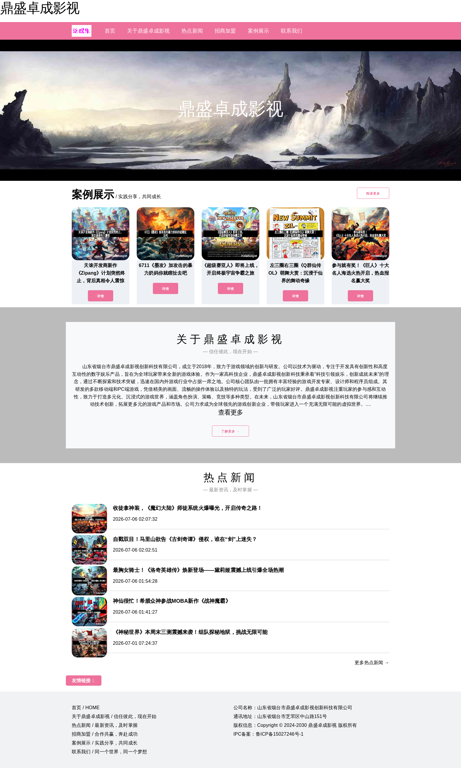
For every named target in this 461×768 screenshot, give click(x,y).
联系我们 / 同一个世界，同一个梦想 (109, 751)
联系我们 (291, 31)
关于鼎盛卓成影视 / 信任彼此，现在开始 (114, 716)
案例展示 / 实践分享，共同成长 (105, 742)
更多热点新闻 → (372, 662)
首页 (110, 31)
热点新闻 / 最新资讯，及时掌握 (105, 725)
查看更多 (230, 412)
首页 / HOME (86, 707)
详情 (100, 296)
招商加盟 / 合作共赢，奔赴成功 (105, 734)
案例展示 (258, 31)
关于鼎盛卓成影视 (148, 31)
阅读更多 (373, 193)
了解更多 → (230, 431)
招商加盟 (225, 31)
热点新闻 (192, 31)
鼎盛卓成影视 (39, 8)
